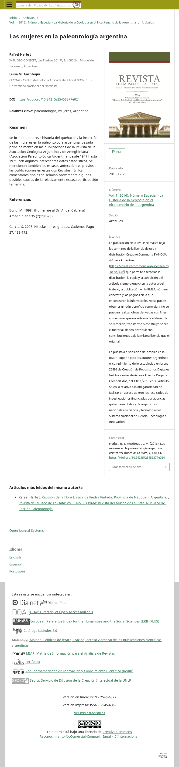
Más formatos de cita (126, 467)
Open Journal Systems (26, 530)
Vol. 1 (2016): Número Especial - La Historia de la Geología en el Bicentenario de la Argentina (72, 22)
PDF (119, 152)
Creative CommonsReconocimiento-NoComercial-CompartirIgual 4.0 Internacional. (89, 734)
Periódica (32, 661)
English (15, 557)
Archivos (28, 18)
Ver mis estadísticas (89, 713)
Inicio (13, 18)
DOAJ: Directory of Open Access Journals (61, 612)
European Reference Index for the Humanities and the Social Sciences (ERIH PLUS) (94, 621)
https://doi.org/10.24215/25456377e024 (48, 99)
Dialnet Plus (57, 602)
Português (17, 571)
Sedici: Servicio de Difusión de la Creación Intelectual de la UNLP (71, 680)
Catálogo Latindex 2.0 (40, 630)
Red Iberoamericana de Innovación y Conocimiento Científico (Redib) (79, 671)
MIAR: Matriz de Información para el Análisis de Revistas (70, 653)
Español (15, 564)
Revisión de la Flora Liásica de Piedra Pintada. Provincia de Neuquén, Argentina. (105, 497)
